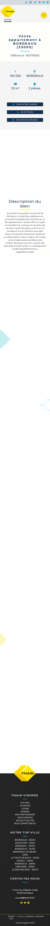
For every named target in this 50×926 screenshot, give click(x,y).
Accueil (25, 803)
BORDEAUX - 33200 (25, 849)
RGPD (32, 923)
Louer (25, 808)
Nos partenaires (25, 814)
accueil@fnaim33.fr (25, 898)
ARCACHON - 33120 (25, 843)
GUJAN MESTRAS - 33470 (25, 869)
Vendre (25, 811)
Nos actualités (25, 820)
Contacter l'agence (25, 104)
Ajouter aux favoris (25, 120)
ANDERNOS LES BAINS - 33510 (25, 853)
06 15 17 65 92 (25, 112)
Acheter (25, 806)
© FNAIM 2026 (11, 917)
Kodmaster (39, 916)
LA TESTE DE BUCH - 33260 (25, 858)
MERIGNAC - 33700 (25, 846)
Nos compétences (25, 823)
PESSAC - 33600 (25, 861)
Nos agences (25, 817)
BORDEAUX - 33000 (25, 840)
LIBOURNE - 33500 (25, 867)
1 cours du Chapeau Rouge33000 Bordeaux (25, 891)
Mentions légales (22, 923)
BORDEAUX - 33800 (25, 864)
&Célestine (30, 916)
